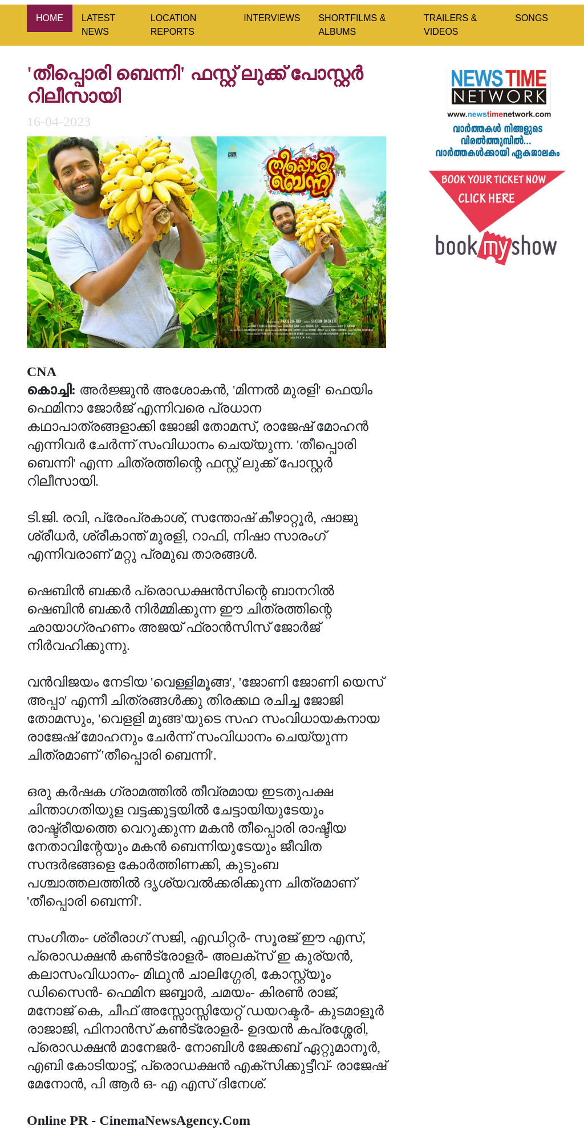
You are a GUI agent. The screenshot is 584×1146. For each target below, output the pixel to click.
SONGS (531, 18)
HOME (49, 18)
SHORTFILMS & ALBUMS (352, 25)
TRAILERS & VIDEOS (450, 25)
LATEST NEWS (98, 25)
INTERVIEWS (272, 18)
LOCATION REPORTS (174, 25)
